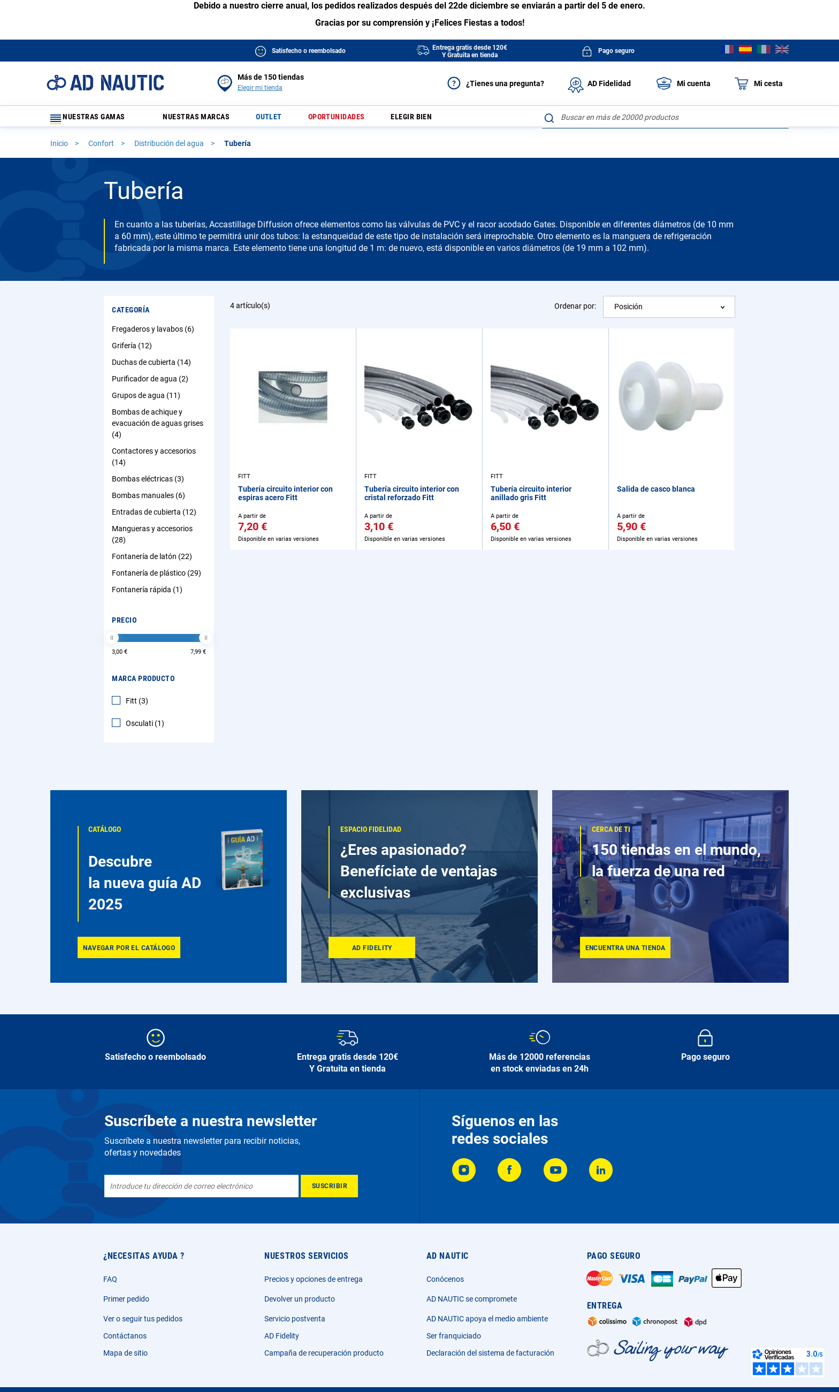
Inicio (60, 148)
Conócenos (445, 1279)
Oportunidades (357, 119)
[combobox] (665, 117)
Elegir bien (438, 119)
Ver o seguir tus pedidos (142, 1318)
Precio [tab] (124, 625)
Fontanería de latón (153, 561)
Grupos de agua (147, 400)
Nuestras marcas (204, 119)
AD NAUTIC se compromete (471, 1299)
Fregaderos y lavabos (154, 334)
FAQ (110, 1279)
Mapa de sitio (125, 1353)
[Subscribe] (329, 1186)
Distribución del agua (169, 148)
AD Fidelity (281, 1336)
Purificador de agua (151, 383)
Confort (102, 148)
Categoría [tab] (131, 314)
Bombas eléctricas (149, 483)
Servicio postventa (294, 1318)
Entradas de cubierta (155, 517)
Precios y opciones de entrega (313, 1279)
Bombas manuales (150, 500)
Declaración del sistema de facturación (490, 1353)
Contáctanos (125, 1336)
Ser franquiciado (453, 1336)
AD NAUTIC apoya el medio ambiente (487, 1318)
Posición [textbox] (628, 311)
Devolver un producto (299, 1299)
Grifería (133, 350)
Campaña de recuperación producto (324, 1353)
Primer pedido (126, 1299)
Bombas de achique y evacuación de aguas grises (157, 427)
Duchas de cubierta (153, 367)
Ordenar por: (575, 311)
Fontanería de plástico (158, 577)
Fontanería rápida (148, 594)
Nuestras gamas (94, 119)
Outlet (284, 119)
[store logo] (105, 82)
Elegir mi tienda (260, 87)
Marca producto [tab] (143, 683)
